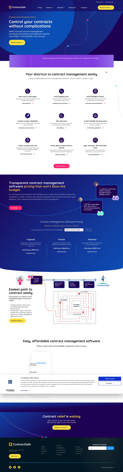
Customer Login (109, 2)
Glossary (77, 446)
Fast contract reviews (26, 154)
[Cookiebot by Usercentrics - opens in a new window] (10, 469)
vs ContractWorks (61, 450)
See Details (14, 208)
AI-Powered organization (94, 128)
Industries (43, 451)
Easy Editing (60, 128)
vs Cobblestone (60, 448)
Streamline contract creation (26, 128)
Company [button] (84, 7)
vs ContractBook (60, 452)
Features (43, 449)
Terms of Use (78, 451)
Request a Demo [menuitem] (105, 7)
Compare (58, 445)
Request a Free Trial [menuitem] (60, 427)
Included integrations (94, 154)
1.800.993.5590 (99, 2)
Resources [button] (73, 7)
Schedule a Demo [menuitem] (16, 320)
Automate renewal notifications (94, 103)
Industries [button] (61, 7)
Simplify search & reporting (60, 103)
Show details (24, 469)
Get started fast (26, 103)
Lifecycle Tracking (60, 154)
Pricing (40, 7)
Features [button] (49, 7)
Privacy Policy (79, 449)
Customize (110, 461)
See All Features (60, 166)
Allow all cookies (110, 457)
